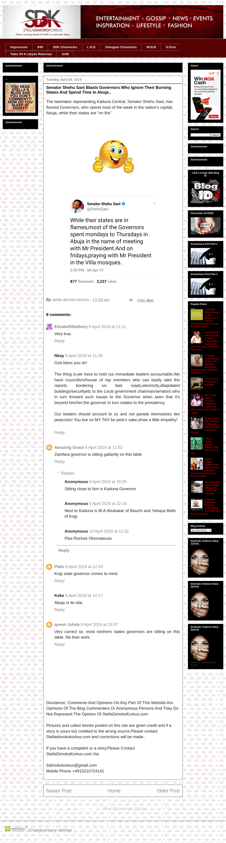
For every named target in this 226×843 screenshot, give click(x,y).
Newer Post (59, 790)
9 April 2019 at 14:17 (83, 595)
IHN (40, 47)
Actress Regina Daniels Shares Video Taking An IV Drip (205, 445)
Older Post (168, 790)
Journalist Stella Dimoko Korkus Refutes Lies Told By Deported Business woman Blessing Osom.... (205, 318)
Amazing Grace (69, 447)
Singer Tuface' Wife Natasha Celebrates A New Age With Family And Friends (205, 425)
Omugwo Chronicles (121, 47)
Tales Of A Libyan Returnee (31, 54)
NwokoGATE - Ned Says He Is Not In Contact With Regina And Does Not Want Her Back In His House (205, 341)
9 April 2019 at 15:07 (99, 624)
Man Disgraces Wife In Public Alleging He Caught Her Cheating (213, 488)
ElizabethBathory (71, 326)
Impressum (19, 47)
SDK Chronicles (65, 47)
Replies (67, 473)
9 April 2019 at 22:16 (108, 503)
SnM (65, 54)
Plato (59, 566)
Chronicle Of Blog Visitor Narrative (211, 381)
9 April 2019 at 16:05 (108, 481)
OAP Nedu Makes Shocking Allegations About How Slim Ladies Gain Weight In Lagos (205, 404)
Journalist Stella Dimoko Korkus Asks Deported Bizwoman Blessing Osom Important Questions (205, 364)
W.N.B (151, 47)
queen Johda (67, 624)
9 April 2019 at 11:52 (104, 447)
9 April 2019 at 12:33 (84, 566)
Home (114, 790)
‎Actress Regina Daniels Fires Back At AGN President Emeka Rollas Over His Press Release (205, 467)
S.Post (171, 47)
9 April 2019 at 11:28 (83, 355)
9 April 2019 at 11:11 (107, 326)
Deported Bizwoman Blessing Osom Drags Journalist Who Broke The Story (205, 506)
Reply (59, 341)
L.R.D (91, 47)
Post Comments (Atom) (125, 808)
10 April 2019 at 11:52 (109, 531)
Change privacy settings (50, 830)
